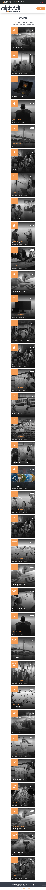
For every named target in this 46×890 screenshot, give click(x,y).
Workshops (30, 24)
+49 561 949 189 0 (21, 1)
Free (31, 22)
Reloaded (15, 24)
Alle (14, 22)
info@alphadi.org (7, 2)
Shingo (22, 24)
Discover (25, 22)
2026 (19, 22)
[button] (28, 8)
